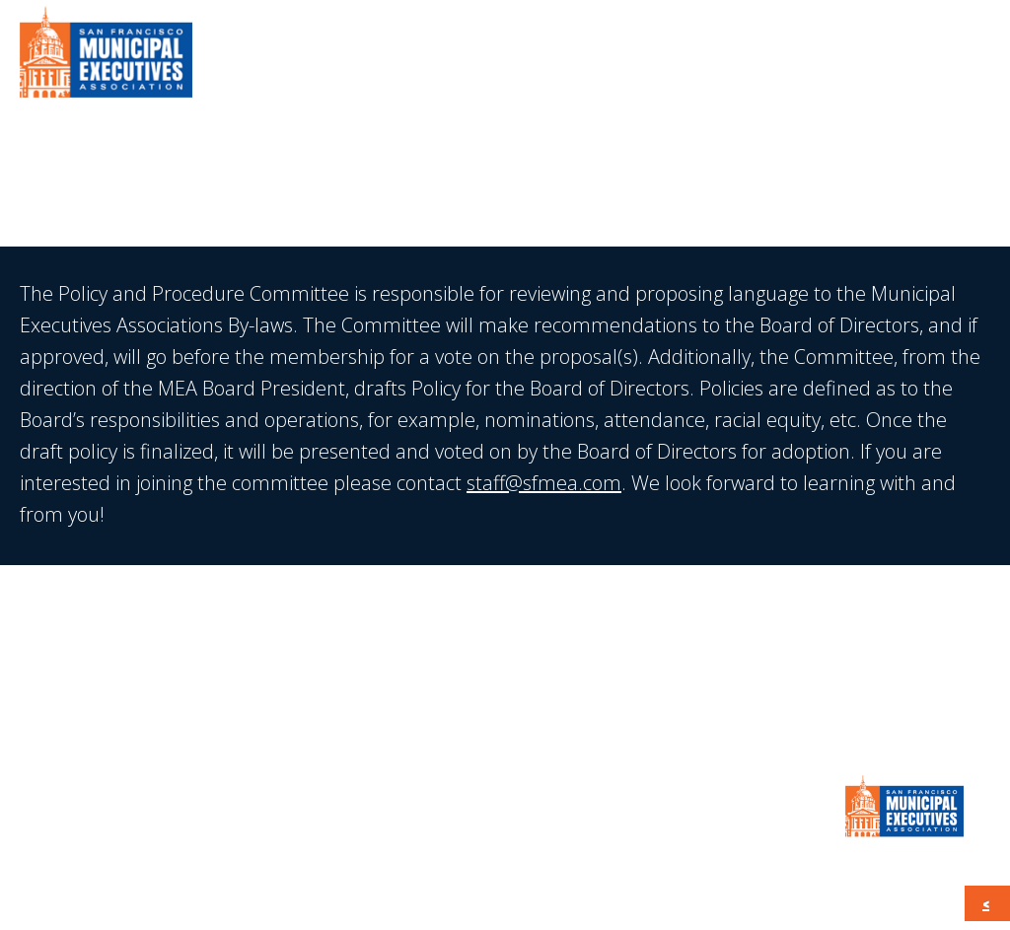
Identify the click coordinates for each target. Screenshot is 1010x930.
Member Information (585, 58)
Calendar (822, 58)
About (437, 58)
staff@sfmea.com (544, 482)
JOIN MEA (505, 662)
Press (729, 58)
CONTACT (931, 58)
